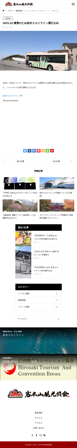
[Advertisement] (38, 125)
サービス (38, 418)
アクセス (38, 423)
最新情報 (8, 18)
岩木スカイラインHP (13, 96)
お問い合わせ (38, 428)
